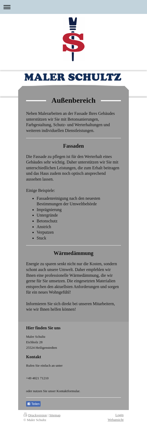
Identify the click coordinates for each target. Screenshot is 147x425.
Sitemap (55, 415)
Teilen (33, 404)
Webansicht (116, 420)
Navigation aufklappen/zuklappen (73, 7)
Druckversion (35, 415)
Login (119, 415)
